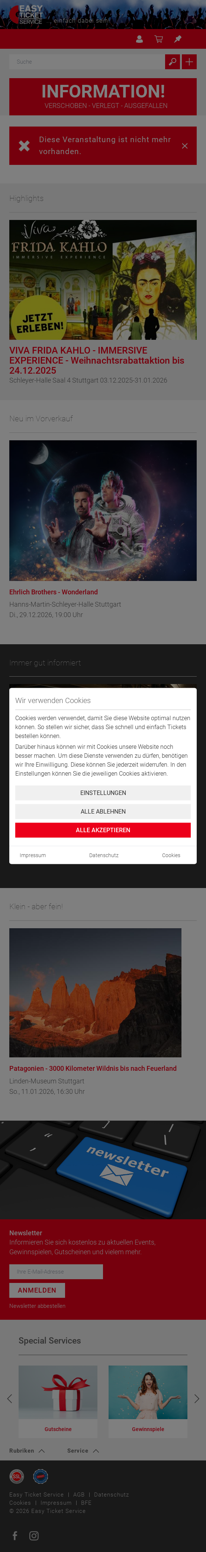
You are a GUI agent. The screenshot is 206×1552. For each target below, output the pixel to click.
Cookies (171, 855)
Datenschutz (104, 855)
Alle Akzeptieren (103, 830)
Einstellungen (103, 792)
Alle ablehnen (103, 811)
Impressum (33, 855)
